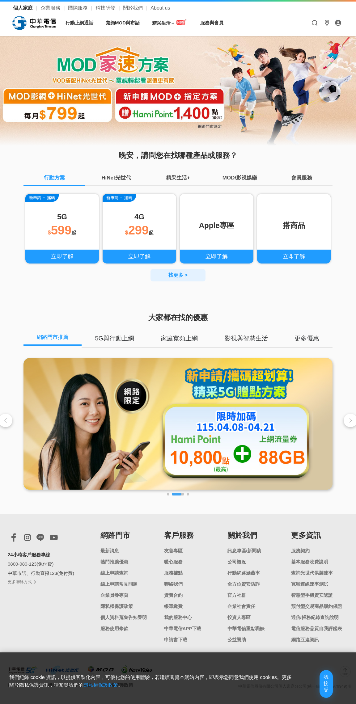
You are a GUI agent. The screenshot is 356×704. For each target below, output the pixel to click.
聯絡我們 (173, 587)
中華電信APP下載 (182, 632)
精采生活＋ (172, 23)
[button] (168, 498)
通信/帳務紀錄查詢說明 (315, 621)
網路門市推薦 (54, 340)
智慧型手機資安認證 (312, 598)
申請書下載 (175, 643)
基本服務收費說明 (309, 565)
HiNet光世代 (116, 179)
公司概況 (236, 565)
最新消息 (109, 554)
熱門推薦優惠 (114, 565)
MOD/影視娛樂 (239, 179)
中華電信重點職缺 (246, 632)
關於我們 (133, 8)
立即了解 (62, 259)
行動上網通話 (82, 22)
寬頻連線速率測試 (309, 587)
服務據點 (173, 576)
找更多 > (178, 277)
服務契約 (300, 554)
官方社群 (236, 598)
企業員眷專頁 (114, 598)
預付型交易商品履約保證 (316, 610)
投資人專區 (239, 621)
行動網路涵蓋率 (243, 576)
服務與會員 (215, 22)
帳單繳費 (173, 610)
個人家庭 (23, 8)
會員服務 (301, 179)
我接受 (314, 689)
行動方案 (54, 179)
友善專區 (173, 554)
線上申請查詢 (114, 576)
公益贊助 (236, 643)
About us (160, 8)
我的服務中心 (178, 621)
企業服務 (50, 8)
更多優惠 (307, 340)
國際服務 (78, 8)
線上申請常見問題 (119, 587)
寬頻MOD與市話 (126, 22)
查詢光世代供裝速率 (312, 576)
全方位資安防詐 (243, 587)
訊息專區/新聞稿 (244, 554)
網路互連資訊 (305, 643)
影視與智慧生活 (247, 340)
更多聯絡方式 (22, 586)
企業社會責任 (241, 610)
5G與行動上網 (118, 340)
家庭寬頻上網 (182, 340)
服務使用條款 (114, 632)
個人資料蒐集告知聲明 (123, 621)
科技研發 (106, 8)
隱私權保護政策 (116, 610)
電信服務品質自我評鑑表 (316, 632)
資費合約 (173, 598)
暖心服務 (173, 565)
